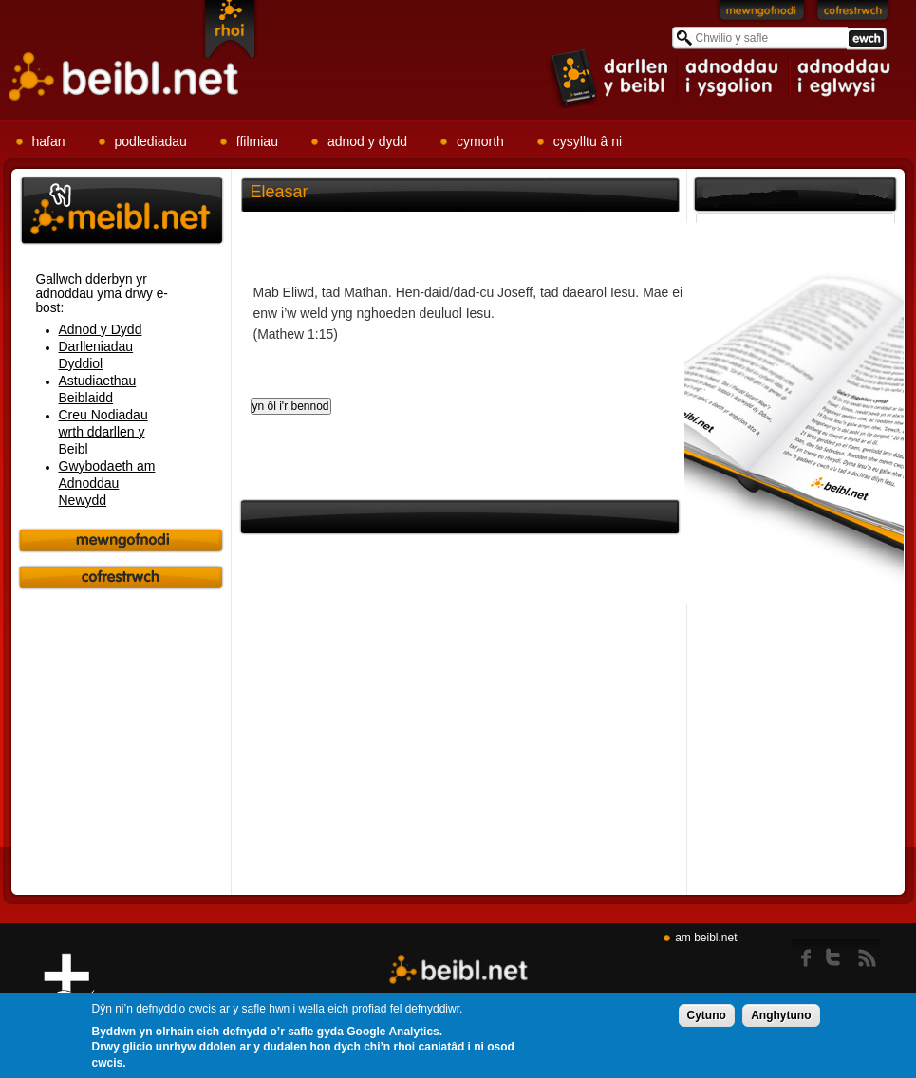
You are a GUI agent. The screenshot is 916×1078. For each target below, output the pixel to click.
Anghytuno (781, 1019)
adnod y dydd (367, 141)
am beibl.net (706, 937)
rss (867, 953)
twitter (838, 953)
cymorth (480, 141)
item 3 (843, 78)
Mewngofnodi (762, 14)
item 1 (610, 77)
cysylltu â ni (587, 141)
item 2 (734, 78)
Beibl (124, 77)
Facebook (807, 953)
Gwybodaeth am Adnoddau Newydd (107, 483)
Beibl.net (458, 970)
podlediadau (151, 141)
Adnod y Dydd (100, 329)
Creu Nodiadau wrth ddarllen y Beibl (103, 431)
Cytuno (706, 1019)
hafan (48, 141)
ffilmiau (257, 141)
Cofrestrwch (853, 14)
